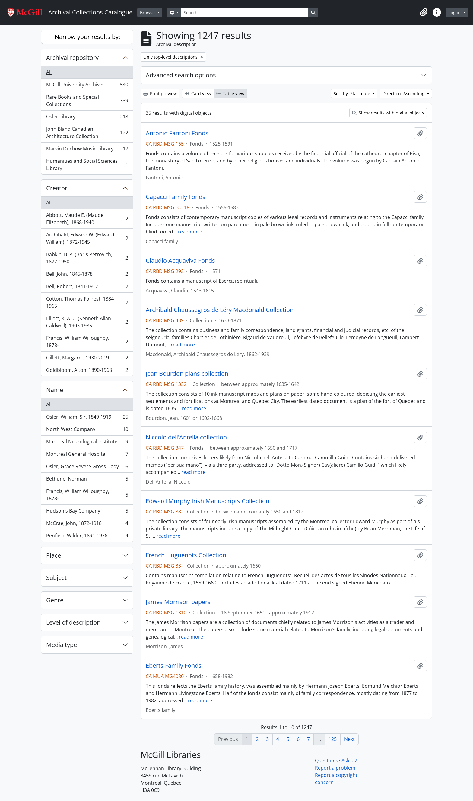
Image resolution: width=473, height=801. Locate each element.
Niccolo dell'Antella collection (186, 437)
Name (54, 390)
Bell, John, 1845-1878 (87, 275)
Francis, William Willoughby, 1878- (87, 342)
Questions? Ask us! (336, 760)
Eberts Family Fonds (174, 665)
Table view (230, 93)
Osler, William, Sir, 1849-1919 (87, 418)
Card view (198, 93)
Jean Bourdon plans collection (187, 373)
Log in (455, 12)
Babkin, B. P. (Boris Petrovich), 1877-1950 (87, 258)
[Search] (244, 12)
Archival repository (72, 57)
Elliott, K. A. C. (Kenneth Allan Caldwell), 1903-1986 (87, 322)
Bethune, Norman (87, 480)
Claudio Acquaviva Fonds (180, 260)
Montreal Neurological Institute (87, 443)
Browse (148, 12)
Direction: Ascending (404, 93)
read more (190, 231)
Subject (56, 578)
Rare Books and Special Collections (87, 101)
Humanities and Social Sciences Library (87, 165)
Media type (61, 645)
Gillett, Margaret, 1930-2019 (87, 359)
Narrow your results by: (87, 37)
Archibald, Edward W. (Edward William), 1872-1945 (87, 238)
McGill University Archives (87, 86)
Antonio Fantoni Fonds (177, 133)
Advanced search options (181, 75)
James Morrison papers (178, 602)
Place (53, 555)
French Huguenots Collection (186, 555)
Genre (54, 600)
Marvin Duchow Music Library (87, 150)
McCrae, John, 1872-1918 (87, 524)
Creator (56, 188)
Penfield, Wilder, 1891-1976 (87, 537)
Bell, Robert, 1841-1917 (87, 288)
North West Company (87, 431)
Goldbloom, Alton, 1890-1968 (87, 371)
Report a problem (335, 767)
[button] (423, 12)
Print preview (160, 93)
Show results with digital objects (388, 113)
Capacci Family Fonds (175, 197)
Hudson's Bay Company (87, 512)
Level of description (73, 622)
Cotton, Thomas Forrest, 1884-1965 (87, 302)
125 (333, 739)
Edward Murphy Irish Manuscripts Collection (207, 501)
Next (349, 739)
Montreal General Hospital (87, 455)
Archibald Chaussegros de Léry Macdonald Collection (220, 310)
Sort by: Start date (352, 93)
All (49, 72)
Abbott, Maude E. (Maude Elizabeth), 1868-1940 (87, 219)
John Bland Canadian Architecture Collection (87, 133)
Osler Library (87, 118)
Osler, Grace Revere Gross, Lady (87, 468)
